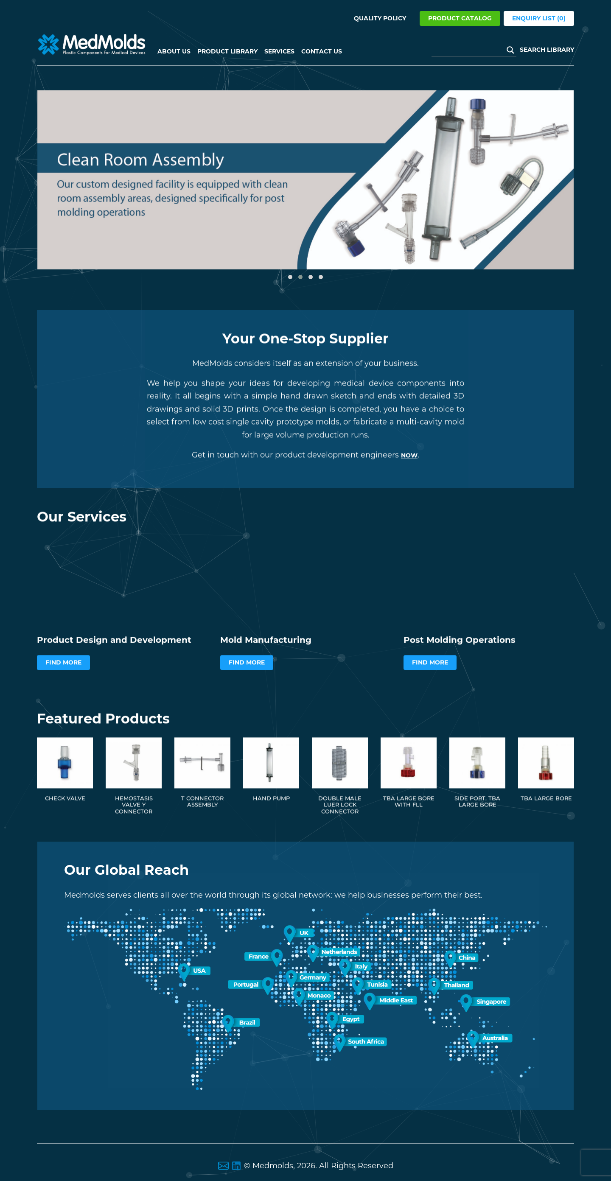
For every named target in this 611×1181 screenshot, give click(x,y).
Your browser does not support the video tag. (122, 603)
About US (174, 51)
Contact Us (321, 51)
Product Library (227, 51)
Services (279, 51)
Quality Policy (380, 18)
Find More (63, 687)
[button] (290, 277)
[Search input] (470, 50)
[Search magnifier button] (510, 50)
